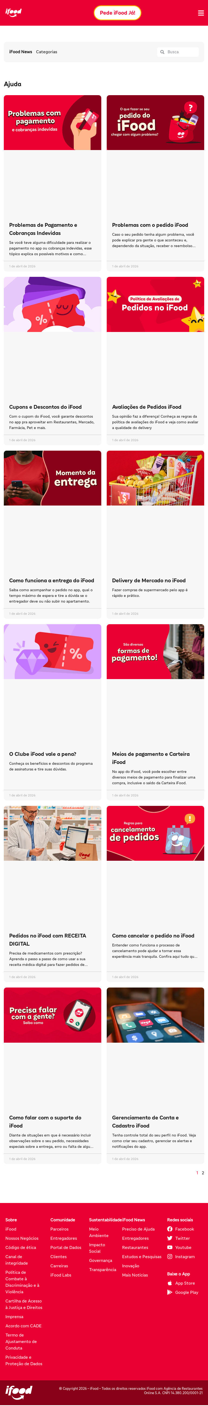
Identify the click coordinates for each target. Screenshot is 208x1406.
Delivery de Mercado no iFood (149, 581)
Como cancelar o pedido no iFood (153, 936)
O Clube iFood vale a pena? (42, 755)
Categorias (46, 52)
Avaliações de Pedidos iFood (146, 407)
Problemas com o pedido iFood (150, 226)
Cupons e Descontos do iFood (45, 407)
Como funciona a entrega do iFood (51, 581)
